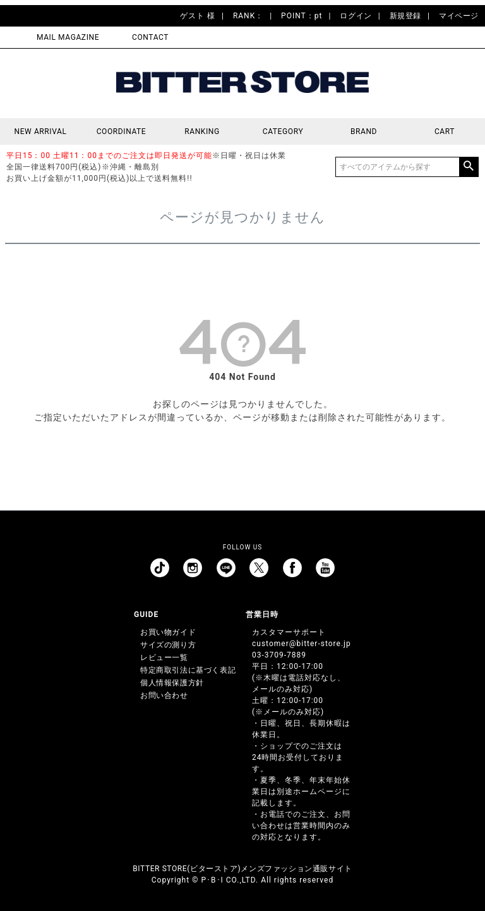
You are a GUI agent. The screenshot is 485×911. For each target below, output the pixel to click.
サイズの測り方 (168, 644)
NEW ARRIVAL (41, 131)
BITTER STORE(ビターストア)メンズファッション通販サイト (242, 868)
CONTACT (150, 37)
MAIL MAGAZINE (68, 37)
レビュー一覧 (164, 657)
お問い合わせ (164, 695)
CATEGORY (283, 131)
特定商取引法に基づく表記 (188, 670)
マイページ (459, 15)
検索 (468, 166)
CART (444, 131)
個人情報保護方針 (172, 682)
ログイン (355, 15)
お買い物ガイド (168, 632)
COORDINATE (122, 131)
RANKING (202, 131)
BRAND (363, 131)
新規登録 (405, 15)
